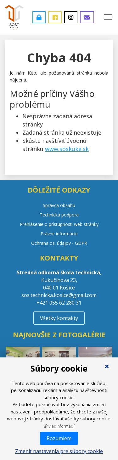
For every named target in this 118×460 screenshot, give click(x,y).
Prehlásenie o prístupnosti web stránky (59, 224)
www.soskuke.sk (67, 149)
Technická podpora (59, 215)
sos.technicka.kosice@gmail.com (59, 295)
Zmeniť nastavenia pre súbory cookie (59, 451)
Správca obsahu (59, 205)
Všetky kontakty (59, 318)
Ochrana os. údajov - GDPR (59, 243)
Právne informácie (59, 234)
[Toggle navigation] (107, 17)
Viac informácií (59, 426)
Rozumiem (59, 438)
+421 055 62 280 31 (59, 302)
